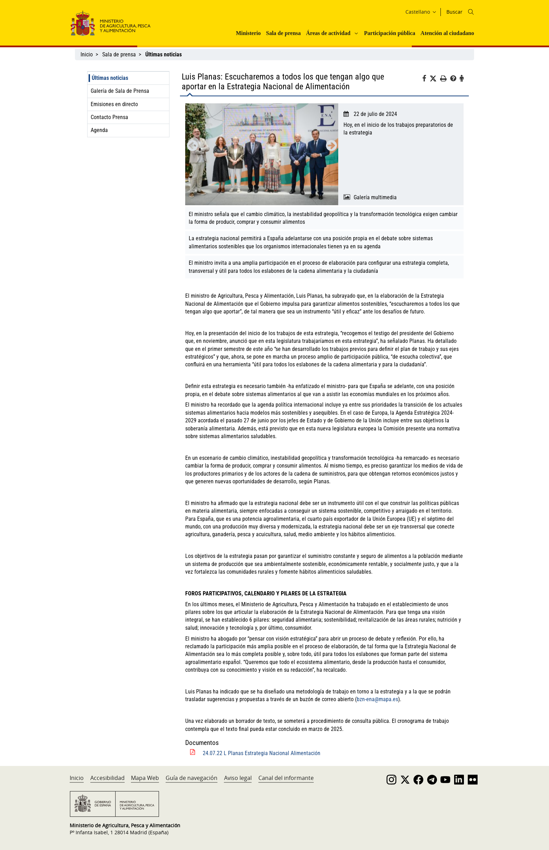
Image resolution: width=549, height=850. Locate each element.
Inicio (87, 54)
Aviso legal (238, 778)
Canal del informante (286, 778)
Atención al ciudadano (447, 33)
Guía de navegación (191, 778)
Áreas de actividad (328, 33)
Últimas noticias (110, 78)
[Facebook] (426, 79)
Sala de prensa (283, 33)
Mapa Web (145, 778)
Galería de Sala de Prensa (120, 91)
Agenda (99, 130)
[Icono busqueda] (471, 12)
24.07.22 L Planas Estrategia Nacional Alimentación (261, 753)
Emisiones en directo (114, 104)
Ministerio (248, 33)
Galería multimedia (375, 197)
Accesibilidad (107, 778)
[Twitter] (435, 79)
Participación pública (389, 33)
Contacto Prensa (109, 117)
